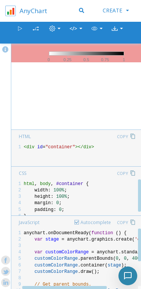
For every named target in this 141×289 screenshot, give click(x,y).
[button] (97, 33)
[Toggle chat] (127, 275)
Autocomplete (95, 222)
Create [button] (116, 10)
